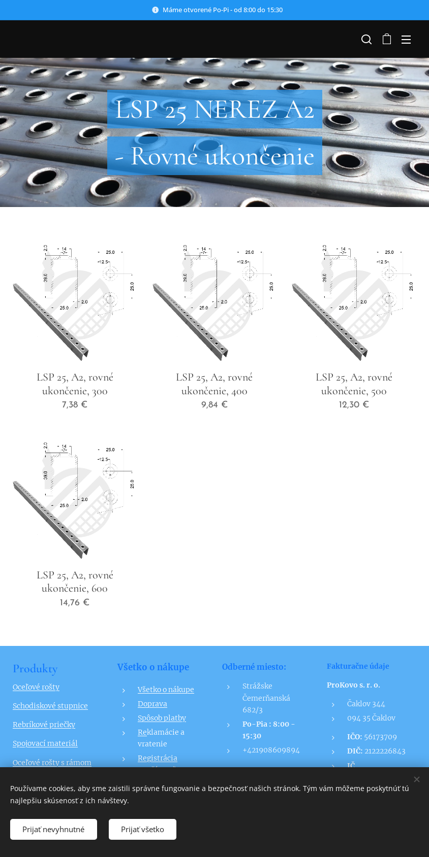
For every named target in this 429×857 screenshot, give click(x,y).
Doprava (152, 703)
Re (142, 732)
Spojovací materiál (45, 743)
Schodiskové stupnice (50, 705)
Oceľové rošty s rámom (52, 762)
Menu (406, 39)
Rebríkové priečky (44, 724)
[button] (365, 39)
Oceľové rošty (36, 687)
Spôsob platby (162, 718)
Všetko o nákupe (166, 689)
